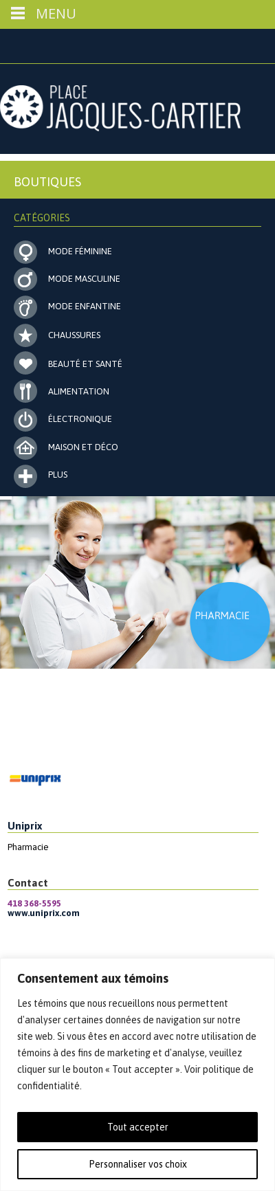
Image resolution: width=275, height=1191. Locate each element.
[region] (137, 1074)
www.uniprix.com (44, 913)
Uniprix (25, 826)
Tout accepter (137, 1127)
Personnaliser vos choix (138, 1164)
